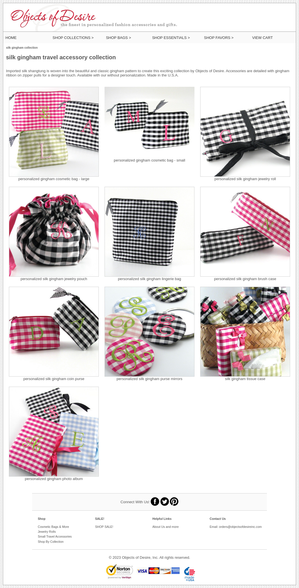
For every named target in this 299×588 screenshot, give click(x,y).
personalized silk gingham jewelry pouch (54, 279)
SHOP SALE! (104, 526)
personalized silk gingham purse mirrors (149, 379)
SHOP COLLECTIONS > (73, 38)
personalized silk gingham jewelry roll (245, 179)
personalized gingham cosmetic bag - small (149, 160)
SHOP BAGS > (118, 38)
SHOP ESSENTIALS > (171, 38)
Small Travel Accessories (55, 536)
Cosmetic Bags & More (53, 526)
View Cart (262, 38)
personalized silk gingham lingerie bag (149, 279)
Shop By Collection (51, 541)
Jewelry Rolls (47, 531)
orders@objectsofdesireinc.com (240, 526)
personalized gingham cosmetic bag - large (53, 179)
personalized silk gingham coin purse (53, 379)
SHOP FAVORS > (218, 38)
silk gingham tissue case (245, 379)
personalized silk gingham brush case (245, 279)
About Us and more (165, 526)
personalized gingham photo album (54, 479)
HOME (11, 38)
